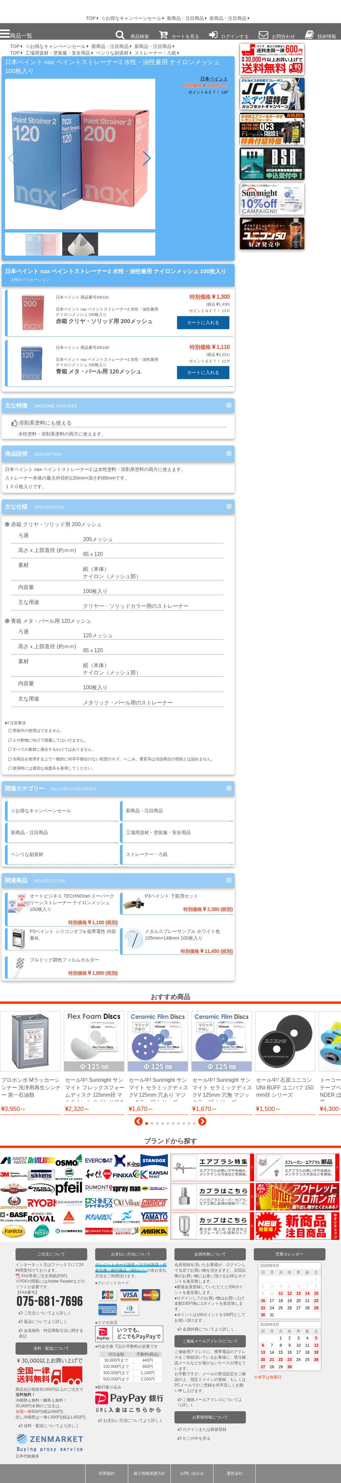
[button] (147, 158)
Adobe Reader (60, 1281)
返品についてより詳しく (45, 1322)
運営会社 (235, 1473)
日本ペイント (214, 78)
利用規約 (107, 1473)
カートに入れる (203, 322)
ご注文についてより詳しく (47, 1313)
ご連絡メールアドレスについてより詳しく (210, 1402)
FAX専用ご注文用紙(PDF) (44, 1276)
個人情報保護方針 (149, 1473)
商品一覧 (16, 34)
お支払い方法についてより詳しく (133, 1421)
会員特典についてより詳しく (208, 1329)
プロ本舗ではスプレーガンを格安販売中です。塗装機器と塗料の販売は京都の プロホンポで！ (39, 10)
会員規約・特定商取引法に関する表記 (51, 1334)
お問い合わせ (192, 1473)
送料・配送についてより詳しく (51, 1426)
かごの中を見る (196, 1438)
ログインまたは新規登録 (204, 1429)
